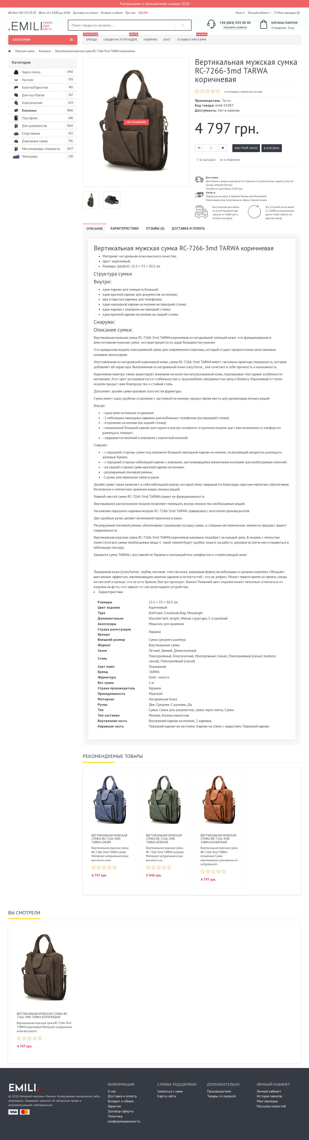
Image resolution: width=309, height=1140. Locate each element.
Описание (94, 229)
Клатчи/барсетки (35, 87)
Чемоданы (30, 156)
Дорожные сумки (35, 141)
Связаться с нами (170, 1091)
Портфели (29, 118)
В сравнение (230, 160)
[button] (240, 13)
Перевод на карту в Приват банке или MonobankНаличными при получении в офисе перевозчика (236, 196)
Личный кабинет (269, 1091)
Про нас (130, 13)
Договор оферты (121, 1111)
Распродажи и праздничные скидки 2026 (155, 3)
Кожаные (45, 51)
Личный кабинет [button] (258, 13)
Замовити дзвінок (235, 27)
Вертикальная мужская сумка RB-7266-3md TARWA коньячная (218, 838)
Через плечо (31, 72)
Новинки (150, 39)
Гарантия (114, 1106)
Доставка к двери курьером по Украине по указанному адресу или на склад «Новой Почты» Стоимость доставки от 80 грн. (249, 183)
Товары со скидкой (221, 1096)
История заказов (269, 1096)
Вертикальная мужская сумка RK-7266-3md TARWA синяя (109, 838)
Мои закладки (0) (287, 13)
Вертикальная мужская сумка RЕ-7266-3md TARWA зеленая (164, 838)
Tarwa (226, 100)
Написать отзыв (251, 91)
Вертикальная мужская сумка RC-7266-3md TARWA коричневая (42, 1015)
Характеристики (124, 228)
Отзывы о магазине (192, 38)
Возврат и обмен (112, 13)
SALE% (143, 13)
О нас (112, 1091)
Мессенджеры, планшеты (41, 148)
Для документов (34, 125)
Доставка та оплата (85, 13)
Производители (219, 1091)
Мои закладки (267, 1101)
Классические (32, 102)
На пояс (28, 79)
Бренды (90, 38)
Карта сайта (166, 1096)
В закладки (205, 160)
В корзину (271, 148)
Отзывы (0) (155, 228)
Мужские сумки (24, 51)
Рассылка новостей (271, 1106)
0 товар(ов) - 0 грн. (273, 25)
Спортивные (31, 133)
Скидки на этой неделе (121, 38)
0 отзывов (231, 91)
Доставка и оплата (188, 228)
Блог (167, 39)
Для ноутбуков (33, 95)
